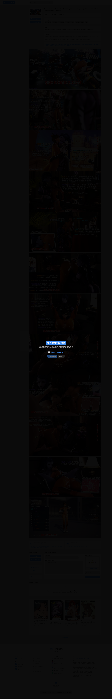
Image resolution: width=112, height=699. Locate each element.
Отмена (61, 356)
